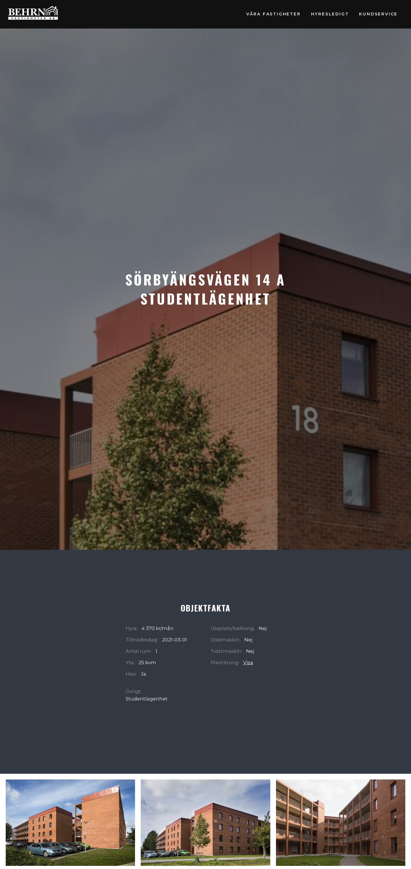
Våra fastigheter (273, 14)
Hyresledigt (330, 14)
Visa (248, 662)
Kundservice (378, 14)
